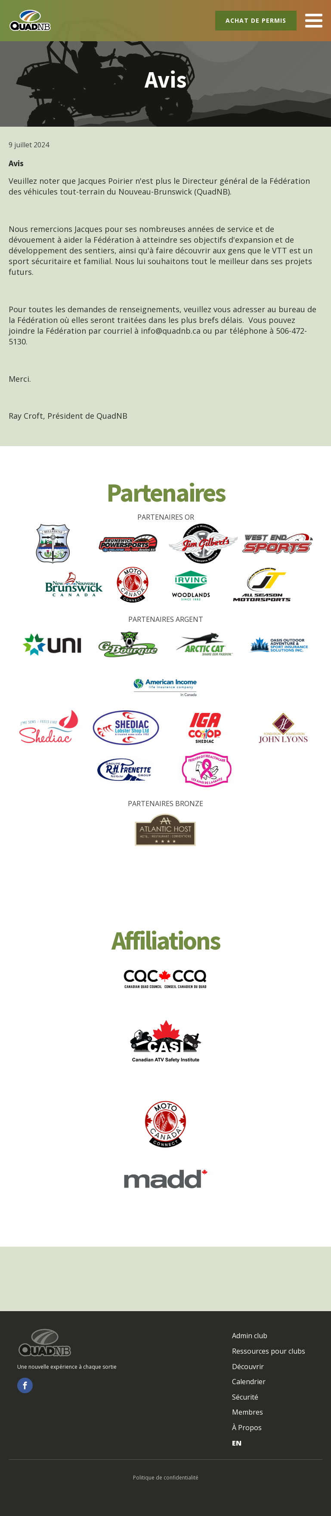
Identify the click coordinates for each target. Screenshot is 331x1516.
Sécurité (245, 1397)
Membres (247, 1412)
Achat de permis (256, 20)
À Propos (247, 1427)
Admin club (249, 1335)
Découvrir (248, 1366)
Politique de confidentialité (165, 1477)
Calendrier (249, 1381)
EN (236, 1443)
